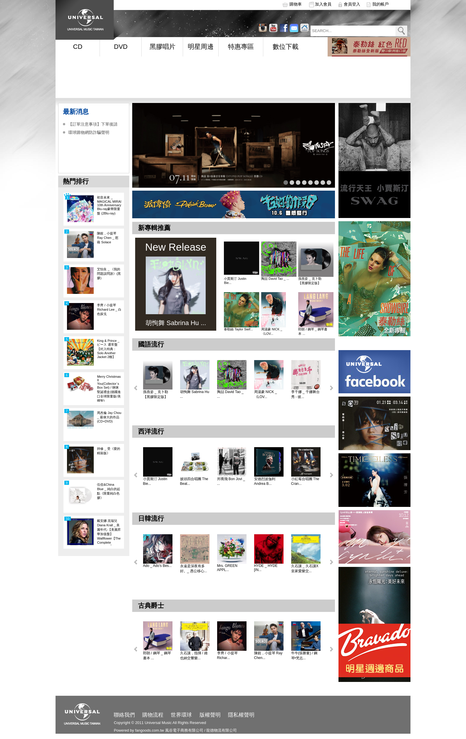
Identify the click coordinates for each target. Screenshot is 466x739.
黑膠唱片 (162, 46)
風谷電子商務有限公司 (184, 730)
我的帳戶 (380, 4)
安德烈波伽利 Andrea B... (264, 481)
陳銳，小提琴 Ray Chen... (268, 655)
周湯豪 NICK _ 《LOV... (271, 331)
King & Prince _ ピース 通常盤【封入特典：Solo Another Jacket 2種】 (108, 349)
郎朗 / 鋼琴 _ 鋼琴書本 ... (312, 331)
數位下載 (286, 46)
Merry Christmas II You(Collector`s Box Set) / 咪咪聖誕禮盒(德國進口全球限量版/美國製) (109, 388)
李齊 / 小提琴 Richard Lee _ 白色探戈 (109, 309)
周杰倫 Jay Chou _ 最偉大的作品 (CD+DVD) (109, 417)
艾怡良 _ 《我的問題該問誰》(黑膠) (109, 273)
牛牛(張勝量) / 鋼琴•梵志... (304, 655)
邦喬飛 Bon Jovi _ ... (231, 481)
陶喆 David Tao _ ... (275, 278)
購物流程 (152, 715)
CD (78, 46)
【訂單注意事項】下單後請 (93, 124)
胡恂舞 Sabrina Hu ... (194, 394)
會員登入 (352, 4)
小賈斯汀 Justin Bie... (235, 280)
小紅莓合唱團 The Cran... (305, 481)
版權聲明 (210, 715)
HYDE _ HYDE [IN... (266, 568)
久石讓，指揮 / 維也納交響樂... (194, 655)
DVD (121, 46)
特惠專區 (241, 46)
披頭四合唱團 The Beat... (194, 481)
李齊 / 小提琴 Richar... (227, 655)
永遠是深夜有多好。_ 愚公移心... (193, 568)
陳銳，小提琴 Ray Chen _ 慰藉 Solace (107, 238)
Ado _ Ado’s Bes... (157, 566)
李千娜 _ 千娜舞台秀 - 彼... (305, 394)
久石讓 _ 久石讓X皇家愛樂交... (305, 568)
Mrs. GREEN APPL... (227, 568)
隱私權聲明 (241, 715)
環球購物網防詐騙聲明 (88, 132)
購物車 (295, 4)
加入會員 (323, 4)
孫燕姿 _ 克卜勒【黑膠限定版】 (309, 281)
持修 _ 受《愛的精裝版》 (108, 451)
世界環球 (181, 715)
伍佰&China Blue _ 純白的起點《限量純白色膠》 (108, 491)
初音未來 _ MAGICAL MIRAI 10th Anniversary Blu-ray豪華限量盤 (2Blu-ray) (109, 205)
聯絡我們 (124, 715)
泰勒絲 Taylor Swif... (238, 329)
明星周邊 (201, 46)
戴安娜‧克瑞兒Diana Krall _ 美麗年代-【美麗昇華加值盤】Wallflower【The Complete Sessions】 (109, 532)
